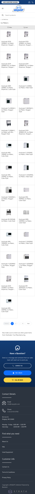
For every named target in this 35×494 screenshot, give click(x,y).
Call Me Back (17, 380)
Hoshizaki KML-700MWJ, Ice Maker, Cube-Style (25, 198)
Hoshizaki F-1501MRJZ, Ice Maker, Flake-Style (26, 175)
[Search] (17, 15)
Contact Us (17, 366)
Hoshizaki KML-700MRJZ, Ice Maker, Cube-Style (7, 243)
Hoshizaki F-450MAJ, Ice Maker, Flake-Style (26, 86)
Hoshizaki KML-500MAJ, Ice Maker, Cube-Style (7, 309)
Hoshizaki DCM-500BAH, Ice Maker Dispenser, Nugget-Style (25, 43)
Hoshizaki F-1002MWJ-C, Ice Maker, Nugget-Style (8, 265)
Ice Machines (5, 19)
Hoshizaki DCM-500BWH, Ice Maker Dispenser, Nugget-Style (7, 43)
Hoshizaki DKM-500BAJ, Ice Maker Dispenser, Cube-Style (8, 87)
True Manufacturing (19, 335)
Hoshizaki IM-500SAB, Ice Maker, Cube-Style (8, 220)
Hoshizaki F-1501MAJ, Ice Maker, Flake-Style (26, 153)
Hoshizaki (9, 335)
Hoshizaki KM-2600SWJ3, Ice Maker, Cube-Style (25, 287)
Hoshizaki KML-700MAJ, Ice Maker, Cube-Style (7, 154)
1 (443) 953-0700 (12, 412)
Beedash (5, 487)
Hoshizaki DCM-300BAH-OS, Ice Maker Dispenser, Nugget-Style (26, 132)
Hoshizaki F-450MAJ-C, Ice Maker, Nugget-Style (8, 109)
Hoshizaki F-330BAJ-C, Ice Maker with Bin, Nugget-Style (8, 132)
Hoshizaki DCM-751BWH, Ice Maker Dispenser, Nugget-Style (7, 287)
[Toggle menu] (2, 8)
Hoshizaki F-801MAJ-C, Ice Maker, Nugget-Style (8, 198)
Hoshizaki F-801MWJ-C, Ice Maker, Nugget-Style (26, 109)
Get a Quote (17, 373)
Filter (9, 27)
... (19, 323)
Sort (26, 27)
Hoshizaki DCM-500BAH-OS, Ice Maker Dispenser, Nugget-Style (8, 65)
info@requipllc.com (13, 404)
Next (28, 323)
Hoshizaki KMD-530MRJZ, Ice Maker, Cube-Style (25, 220)
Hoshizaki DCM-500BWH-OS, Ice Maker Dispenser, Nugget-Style (26, 65)
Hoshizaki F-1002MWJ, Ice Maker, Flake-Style (26, 242)
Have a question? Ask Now (10, 2)
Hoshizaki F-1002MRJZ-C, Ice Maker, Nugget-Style (26, 265)
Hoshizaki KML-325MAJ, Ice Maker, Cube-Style (7, 176)
